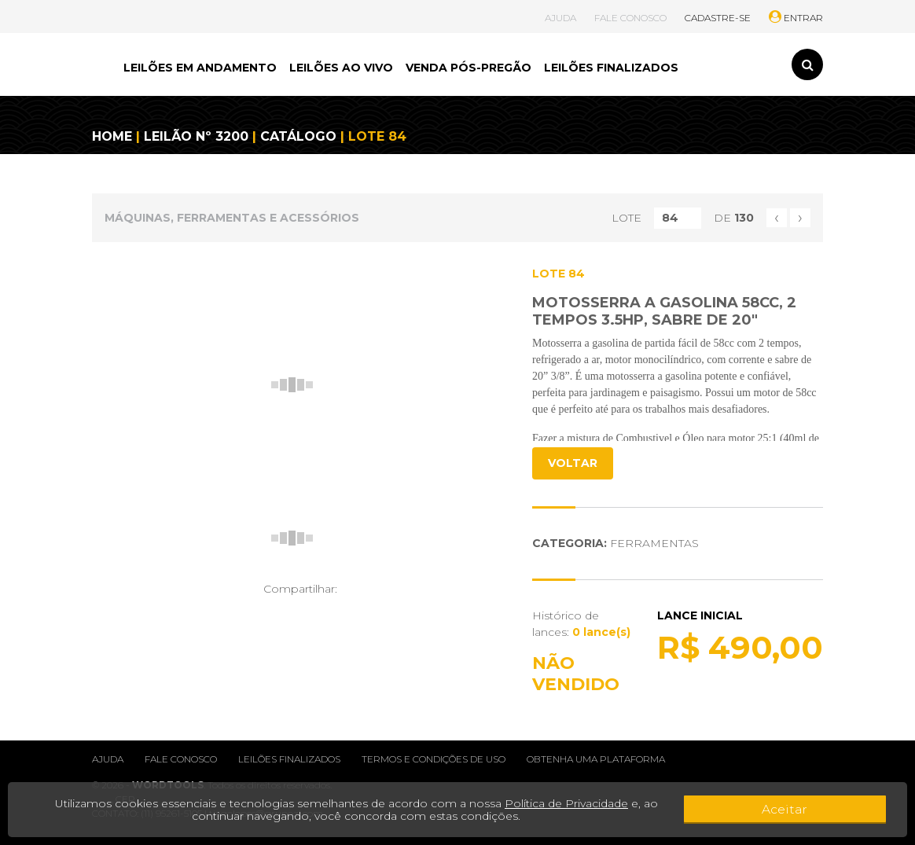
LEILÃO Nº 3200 (196, 136)
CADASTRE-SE (718, 18)
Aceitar (848, 810)
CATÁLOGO (298, 136)
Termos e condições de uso (433, 759)
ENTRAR (796, 18)
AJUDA (560, 18)
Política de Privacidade (568, 803)
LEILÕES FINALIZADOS (611, 68)
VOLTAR (572, 463)
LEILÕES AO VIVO (341, 68)
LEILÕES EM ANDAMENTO (200, 68)
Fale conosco (181, 759)
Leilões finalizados (289, 759)
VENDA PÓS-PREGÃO (468, 68)
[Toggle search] (807, 64)
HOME (112, 136)
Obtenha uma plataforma (596, 759)
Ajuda (107, 759)
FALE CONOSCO (630, 18)
